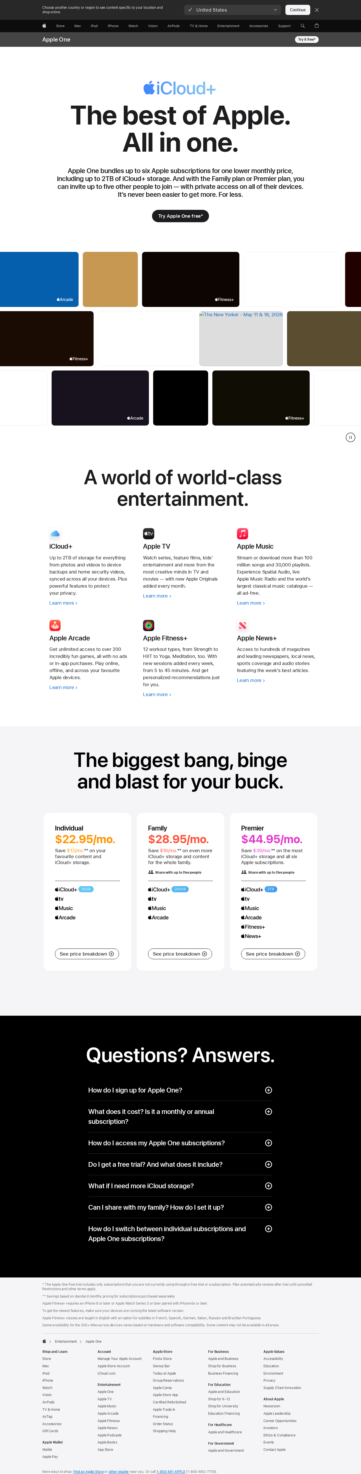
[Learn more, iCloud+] (89, 603)
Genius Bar (161, 1366)
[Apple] (44, 26)
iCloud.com (106, 1373)
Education (271, 1366)
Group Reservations (168, 1381)
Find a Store (162, 1359)
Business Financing (223, 1373)
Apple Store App (165, 1395)
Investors (270, 1428)
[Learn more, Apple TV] (183, 595)
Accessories (51, 1424)
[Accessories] (258, 26)
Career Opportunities (279, 1421)
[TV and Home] (198, 26)
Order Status (163, 1424)
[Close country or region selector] (316, 9)
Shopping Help (164, 1431)
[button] (232, 10)
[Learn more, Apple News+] (276, 680)
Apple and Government (226, 1451)
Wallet (47, 1450)
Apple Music (107, 1406)
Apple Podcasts (110, 1435)
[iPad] (94, 26)
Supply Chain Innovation (282, 1388)
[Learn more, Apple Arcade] (89, 687)
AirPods (48, 1402)
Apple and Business (223, 1359)
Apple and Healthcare (225, 1432)
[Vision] (153, 26)
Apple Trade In (164, 1410)
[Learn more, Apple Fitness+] (183, 694)
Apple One (56, 39)
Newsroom (271, 1406)
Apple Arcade (108, 1414)
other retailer (119, 1472)
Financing (160, 1417)
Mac (45, 1366)
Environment (273, 1373)
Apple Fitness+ (109, 1421)
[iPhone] (113, 26)
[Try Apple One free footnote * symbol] (180, 216)
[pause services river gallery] (350, 437)
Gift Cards (50, 1431)
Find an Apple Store (88, 1472)
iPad (45, 1373)
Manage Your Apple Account (120, 1359)
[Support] (284, 26)
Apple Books (107, 1442)
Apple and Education (224, 1392)
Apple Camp (162, 1388)
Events (268, 1442)
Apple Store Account (114, 1366)
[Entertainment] (228, 26)
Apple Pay (50, 1457)
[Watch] (133, 26)
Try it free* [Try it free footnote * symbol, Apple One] (307, 40)
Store (46, 1359)
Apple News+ (108, 1428)
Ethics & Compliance (279, 1435)
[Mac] (77, 26)
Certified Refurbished (169, 1402)
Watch (47, 1388)
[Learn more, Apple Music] (276, 603)
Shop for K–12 (219, 1399)
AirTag (47, 1417)
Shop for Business (222, 1366)
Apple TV (105, 1399)
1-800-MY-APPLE (171, 1472)
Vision (47, 1395)
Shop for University (223, 1406)
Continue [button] (298, 10)
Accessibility (273, 1359)
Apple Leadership (276, 1414)
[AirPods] (173, 26)
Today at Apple (164, 1373)
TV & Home (51, 1410)
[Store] (60, 26)
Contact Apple (274, 1450)
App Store (105, 1450)
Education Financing (224, 1414)
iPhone (47, 1381)
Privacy (269, 1381)
